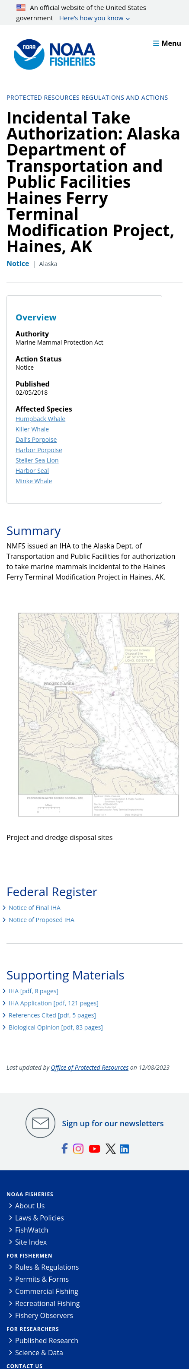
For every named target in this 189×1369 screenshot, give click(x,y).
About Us (30, 1206)
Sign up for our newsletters (113, 1123)
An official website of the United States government (81, 13)
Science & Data (39, 1352)
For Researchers (32, 1329)
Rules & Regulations (47, 1267)
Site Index (31, 1242)
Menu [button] (167, 43)
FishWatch (31, 1230)
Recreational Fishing (47, 1303)
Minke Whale (34, 481)
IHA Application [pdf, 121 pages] (54, 1003)
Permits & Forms (42, 1279)
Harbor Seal (32, 470)
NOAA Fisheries (29, 1194)
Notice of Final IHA (35, 907)
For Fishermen (29, 1255)
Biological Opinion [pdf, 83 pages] (56, 1027)
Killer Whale (32, 429)
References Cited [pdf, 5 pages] (52, 1015)
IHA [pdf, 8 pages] (33, 991)
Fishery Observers (44, 1315)
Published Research (46, 1340)
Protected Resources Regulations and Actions (87, 97)
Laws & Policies (39, 1218)
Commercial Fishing (46, 1291)
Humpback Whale (40, 419)
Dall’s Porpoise (36, 439)
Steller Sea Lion (37, 460)
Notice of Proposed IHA (41, 920)
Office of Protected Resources (90, 1067)
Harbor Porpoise (39, 450)
